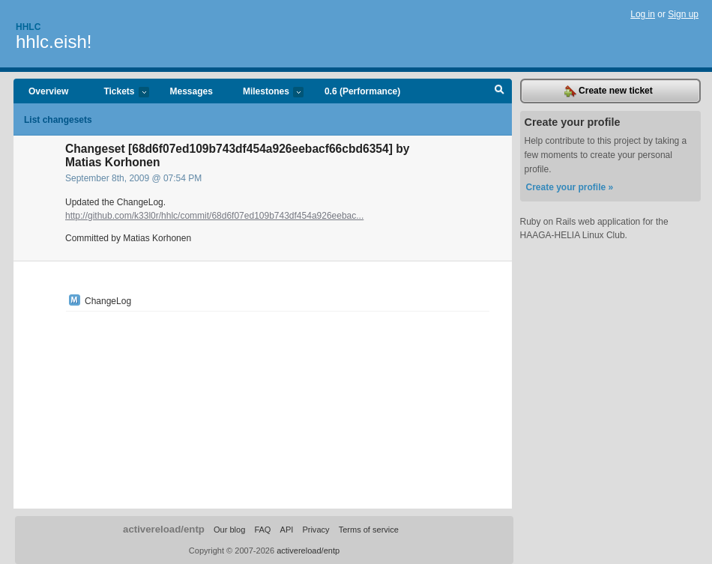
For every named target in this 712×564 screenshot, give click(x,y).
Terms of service (369, 529)
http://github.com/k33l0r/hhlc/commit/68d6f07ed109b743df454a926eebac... (214, 215)
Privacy (315, 529)
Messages (191, 91)
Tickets (118, 92)
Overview (48, 91)
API (287, 529)
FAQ (262, 529)
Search (499, 91)
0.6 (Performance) (362, 91)
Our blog (229, 529)
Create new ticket (608, 91)
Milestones (266, 92)
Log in (642, 14)
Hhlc (28, 27)
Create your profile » (570, 187)
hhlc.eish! (53, 41)
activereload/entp (164, 529)
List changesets (58, 120)
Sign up (683, 14)
